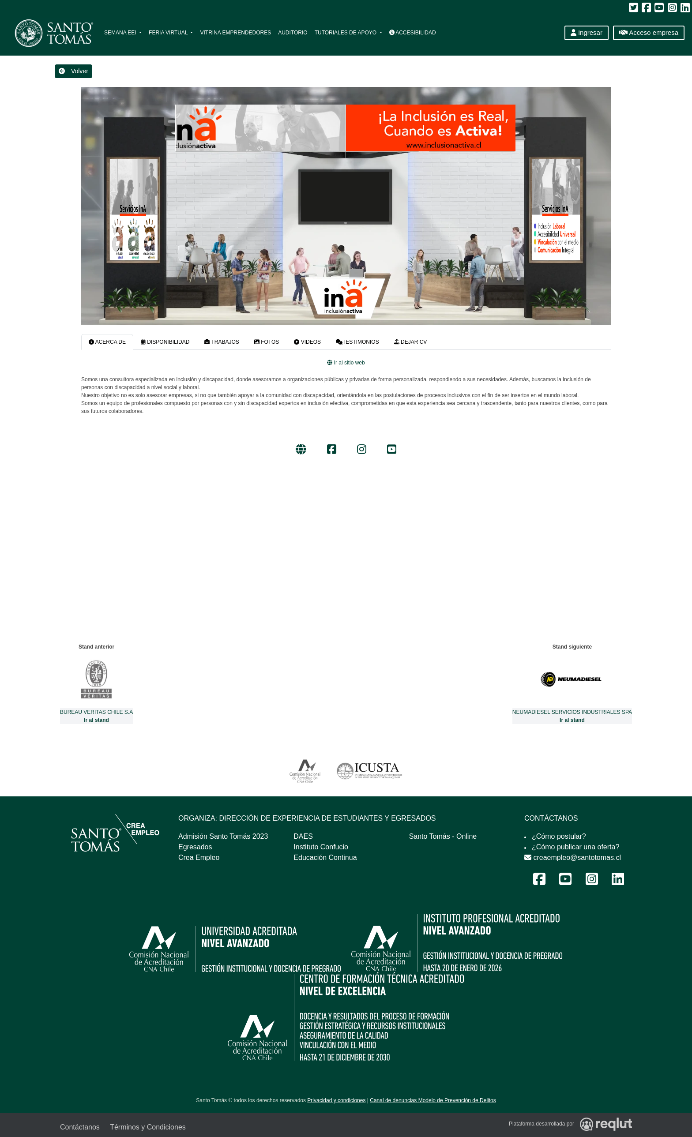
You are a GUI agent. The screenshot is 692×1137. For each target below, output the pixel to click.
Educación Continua (325, 857)
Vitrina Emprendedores (235, 33)
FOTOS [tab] (266, 342)
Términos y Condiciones (148, 1127)
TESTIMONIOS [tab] (357, 342)
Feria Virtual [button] (169, 33)
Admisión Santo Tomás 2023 (223, 836)
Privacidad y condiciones (336, 1100)
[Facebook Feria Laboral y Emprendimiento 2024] (539, 882)
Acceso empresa (648, 32)
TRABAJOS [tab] (221, 342)
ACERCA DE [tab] (107, 342)
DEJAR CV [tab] (410, 342)
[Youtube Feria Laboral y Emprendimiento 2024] (565, 882)
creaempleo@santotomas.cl (572, 857)
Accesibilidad (412, 33)
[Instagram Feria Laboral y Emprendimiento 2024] (592, 882)
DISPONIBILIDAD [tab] (165, 342)
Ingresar (586, 32)
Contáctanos (80, 1127)
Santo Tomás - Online (443, 836)
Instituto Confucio (320, 847)
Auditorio (292, 33)
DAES (303, 836)
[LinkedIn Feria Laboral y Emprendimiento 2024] (618, 882)
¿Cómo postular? (559, 836)
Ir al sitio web (346, 363)
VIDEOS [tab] (307, 342)
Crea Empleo (198, 857)
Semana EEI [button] (121, 33)
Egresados (195, 847)
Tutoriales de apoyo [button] (346, 33)
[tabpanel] (346, 408)
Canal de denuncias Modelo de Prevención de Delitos (433, 1100)
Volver (73, 71)
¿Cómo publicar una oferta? (575, 847)
